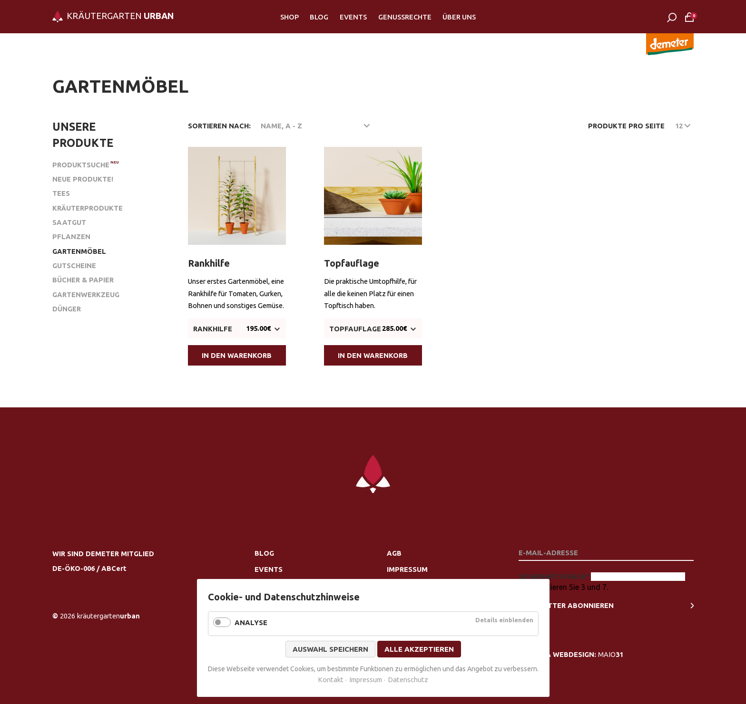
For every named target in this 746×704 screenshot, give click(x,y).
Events (353, 17)
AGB (394, 553)
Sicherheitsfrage (555, 576)
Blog (319, 17)
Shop (289, 17)
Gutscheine (74, 265)
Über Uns (459, 17)
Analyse (251, 622)
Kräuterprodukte (87, 208)
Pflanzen (71, 236)
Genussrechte (405, 17)
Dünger (66, 309)
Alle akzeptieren (419, 649)
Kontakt (331, 679)
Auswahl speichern (330, 649)
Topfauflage (351, 263)
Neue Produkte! (82, 179)
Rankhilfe (209, 263)
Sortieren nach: (219, 126)
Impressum (407, 569)
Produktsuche (80, 165)
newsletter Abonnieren (566, 605)
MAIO (610, 654)
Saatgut (69, 222)
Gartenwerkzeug (85, 294)
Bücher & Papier (83, 280)
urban (108, 616)
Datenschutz (408, 679)
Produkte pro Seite (626, 126)
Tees (61, 193)
